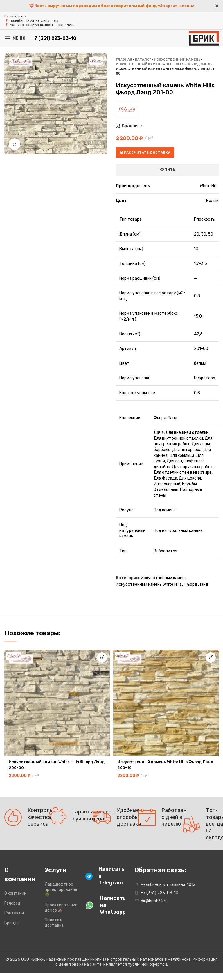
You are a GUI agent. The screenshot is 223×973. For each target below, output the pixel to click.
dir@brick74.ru (154, 900)
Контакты (14, 913)
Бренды (11, 923)
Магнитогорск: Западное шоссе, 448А (42, 25)
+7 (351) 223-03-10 (53, 38)
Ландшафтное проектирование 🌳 (60, 889)
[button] (102, 657)
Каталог (143, 59)
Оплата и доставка (54, 923)
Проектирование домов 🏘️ (60, 908)
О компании (15, 893)
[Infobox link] (101, 876)
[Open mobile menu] (14, 38)
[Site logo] (204, 38)
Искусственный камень (177, 59)
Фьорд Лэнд (198, 64)
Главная (124, 59)
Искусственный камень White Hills (150, 64)
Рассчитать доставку (145, 153)
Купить (167, 169)
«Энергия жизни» (176, 5)
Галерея (12, 903)
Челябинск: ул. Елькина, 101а (34, 21)
